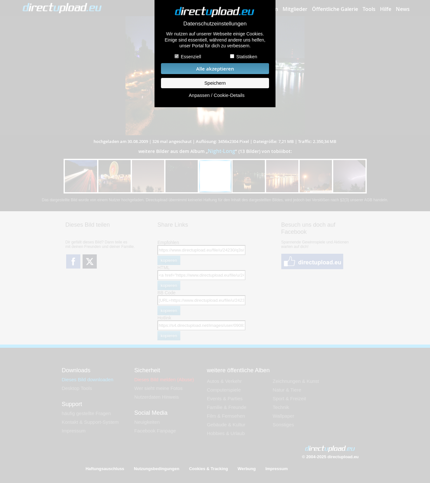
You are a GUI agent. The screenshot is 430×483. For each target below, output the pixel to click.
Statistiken (246, 56)
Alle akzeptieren (215, 69)
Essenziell (191, 56)
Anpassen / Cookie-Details (217, 95)
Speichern (214, 83)
